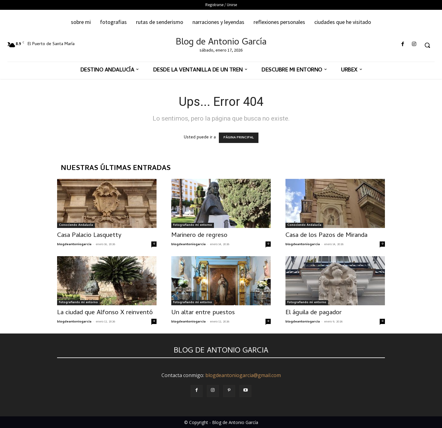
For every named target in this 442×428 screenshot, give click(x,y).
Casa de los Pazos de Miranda (326, 235)
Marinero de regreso (199, 235)
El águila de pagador (313, 313)
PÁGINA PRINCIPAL (238, 138)
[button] (427, 45)
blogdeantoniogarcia (74, 244)
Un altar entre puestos (203, 313)
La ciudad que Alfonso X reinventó (105, 313)
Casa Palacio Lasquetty (89, 235)
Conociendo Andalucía (76, 225)
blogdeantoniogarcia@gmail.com (243, 375)
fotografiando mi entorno (192, 225)
